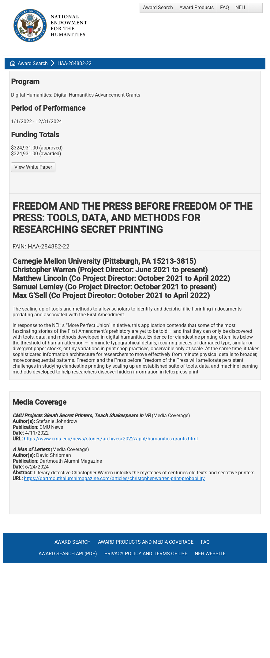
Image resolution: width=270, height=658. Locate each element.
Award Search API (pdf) (68, 554)
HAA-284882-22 (75, 63)
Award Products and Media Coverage (145, 542)
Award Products (196, 7)
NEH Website (210, 554)
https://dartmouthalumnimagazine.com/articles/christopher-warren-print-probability (114, 478)
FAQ (224, 7)
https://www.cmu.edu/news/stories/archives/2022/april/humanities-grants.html (111, 439)
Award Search (158, 7)
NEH (240, 7)
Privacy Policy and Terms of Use (145, 554)
